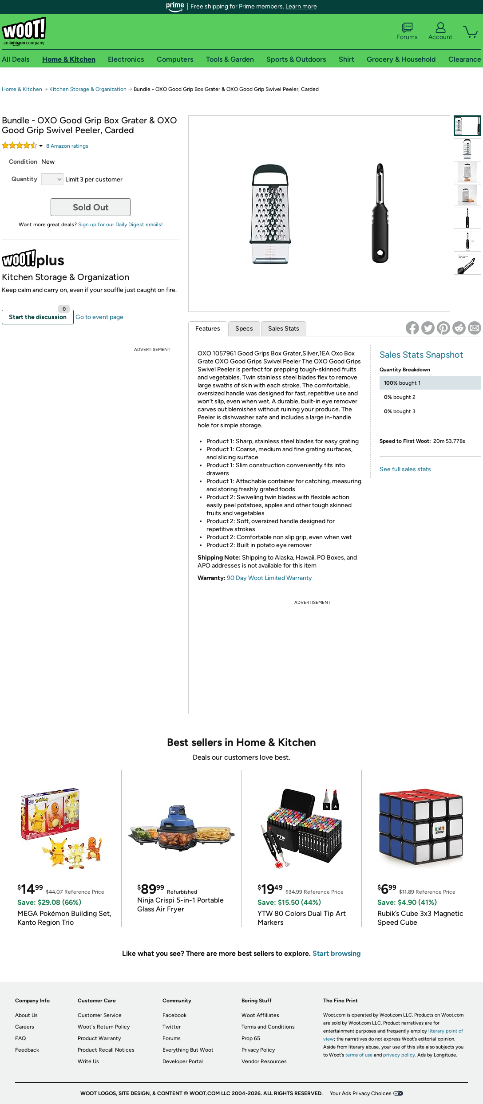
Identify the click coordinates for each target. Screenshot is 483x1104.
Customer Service (100, 1015)
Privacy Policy (258, 1050)
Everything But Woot (188, 1050)
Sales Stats (283, 328)
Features (207, 328)
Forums (407, 31)
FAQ (20, 1038)
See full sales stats (405, 469)
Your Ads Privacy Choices (361, 1093)
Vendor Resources (264, 1061)
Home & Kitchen (22, 89)
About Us (26, 1015)
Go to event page (99, 317)
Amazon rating (67, 146)
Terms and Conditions (268, 1027)
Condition (23, 162)
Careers (24, 1027)
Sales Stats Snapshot (421, 354)
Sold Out (91, 207)
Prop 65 (251, 1038)
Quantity (24, 179)
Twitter (171, 1027)
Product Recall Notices (106, 1050)
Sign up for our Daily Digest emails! (120, 224)
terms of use (358, 1055)
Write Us (88, 1061)
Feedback (27, 1050)
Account (440, 31)
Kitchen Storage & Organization (88, 89)
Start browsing (337, 953)
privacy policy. (399, 1055)
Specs (244, 328)
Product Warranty (99, 1038)
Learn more (301, 6)
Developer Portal (182, 1061)
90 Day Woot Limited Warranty (269, 578)
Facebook (174, 1015)
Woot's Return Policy (104, 1027)
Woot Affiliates (260, 1015)
